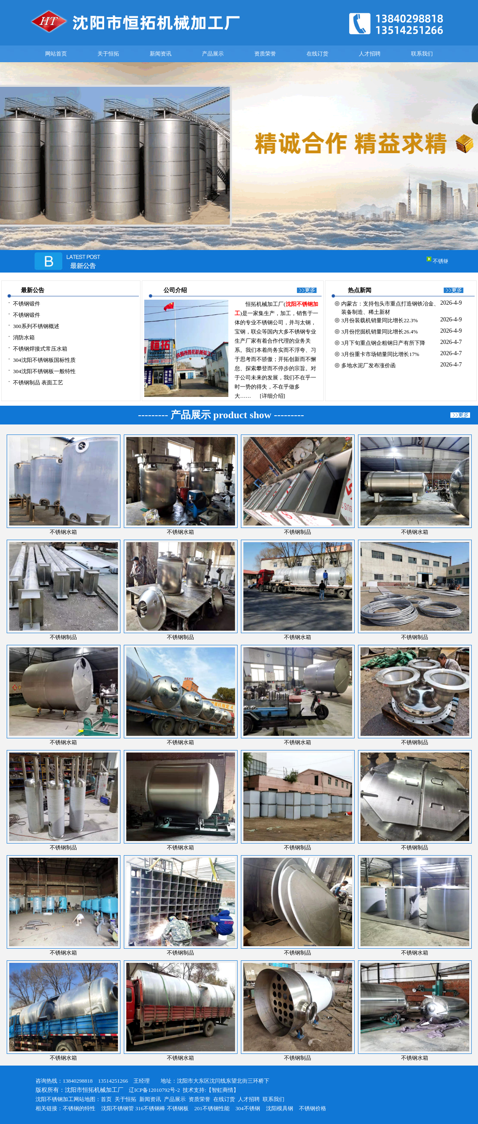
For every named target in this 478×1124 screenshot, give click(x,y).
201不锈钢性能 (212, 1108)
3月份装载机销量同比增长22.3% (379, 320)
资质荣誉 (265, 54)
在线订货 (317, 54)
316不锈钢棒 (150, 1108)
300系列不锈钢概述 (36, 326)
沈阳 (106, 1108)
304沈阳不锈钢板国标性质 (44, 360)
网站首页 (56, 54)
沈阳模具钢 (279, 1108)
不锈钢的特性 (79, 1108)
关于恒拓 (108, 54)
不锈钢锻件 (26, 304)
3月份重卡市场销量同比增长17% (380, 354)
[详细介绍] (272, 396)
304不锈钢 (247, 1108)
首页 (106, 1099)
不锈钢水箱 (297, 637)
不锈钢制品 (297, 532)
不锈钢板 (178, 1108)
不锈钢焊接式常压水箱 (40, 349)
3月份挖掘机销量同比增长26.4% (379, 331)
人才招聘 (370, 54)
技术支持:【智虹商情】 (211, 1090)
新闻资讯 (160, 54)
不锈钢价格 (312, 1108)
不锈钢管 (123, 1108)
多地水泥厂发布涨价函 (368, 365)
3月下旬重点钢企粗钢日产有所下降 (383, 343)
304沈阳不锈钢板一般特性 (44, 371)
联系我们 (422, 54)
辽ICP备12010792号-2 (151, 1090)
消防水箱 (24, 337)
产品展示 (213, 54)
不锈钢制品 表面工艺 (38, 382)
